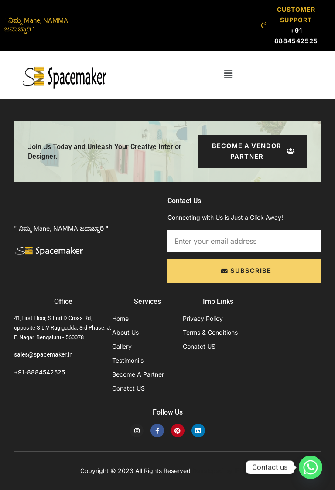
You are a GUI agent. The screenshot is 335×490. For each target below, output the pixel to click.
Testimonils (128, 360)
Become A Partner (138, 374)
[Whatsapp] (310, 467)
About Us (125, 332)
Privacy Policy (203, 318)
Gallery (122, 346)
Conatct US (128, 388)
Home (120, 318)
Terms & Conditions (210, 332)
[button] (228, 75)
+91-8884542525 (39, 372)
